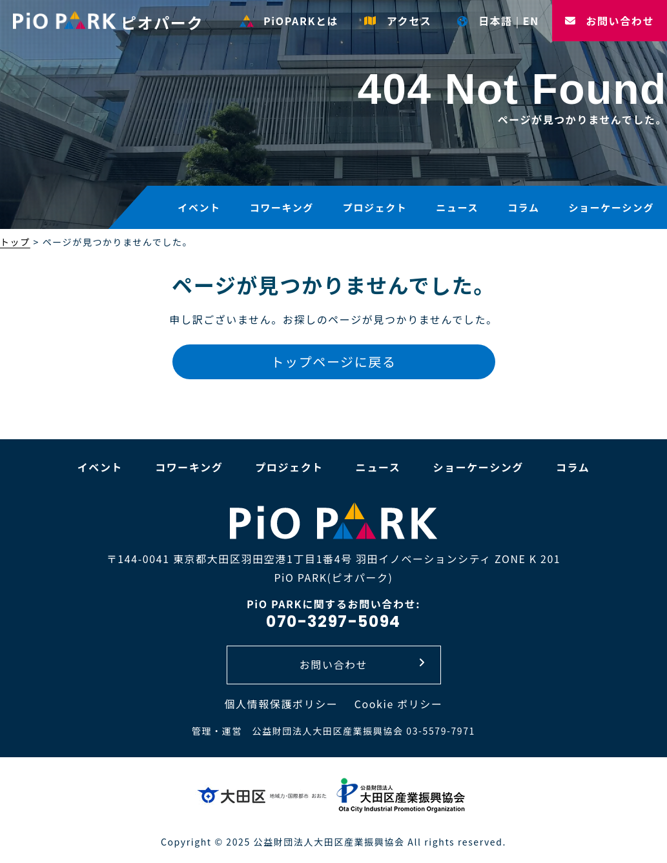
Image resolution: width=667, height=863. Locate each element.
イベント (199, 207)
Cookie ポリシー (398, 703)
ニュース (457, 207)
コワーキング (282, 207)
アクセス (397, 20)
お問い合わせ (609, 20)
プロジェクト (375, 207)
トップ (15, 241)
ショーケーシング (611, 207)
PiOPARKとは (289, 20)
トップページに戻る (333, 361)
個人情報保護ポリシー (281, 703)
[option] (333, 116)
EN (531, 20)
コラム (523, 207)
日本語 (484, 20)
